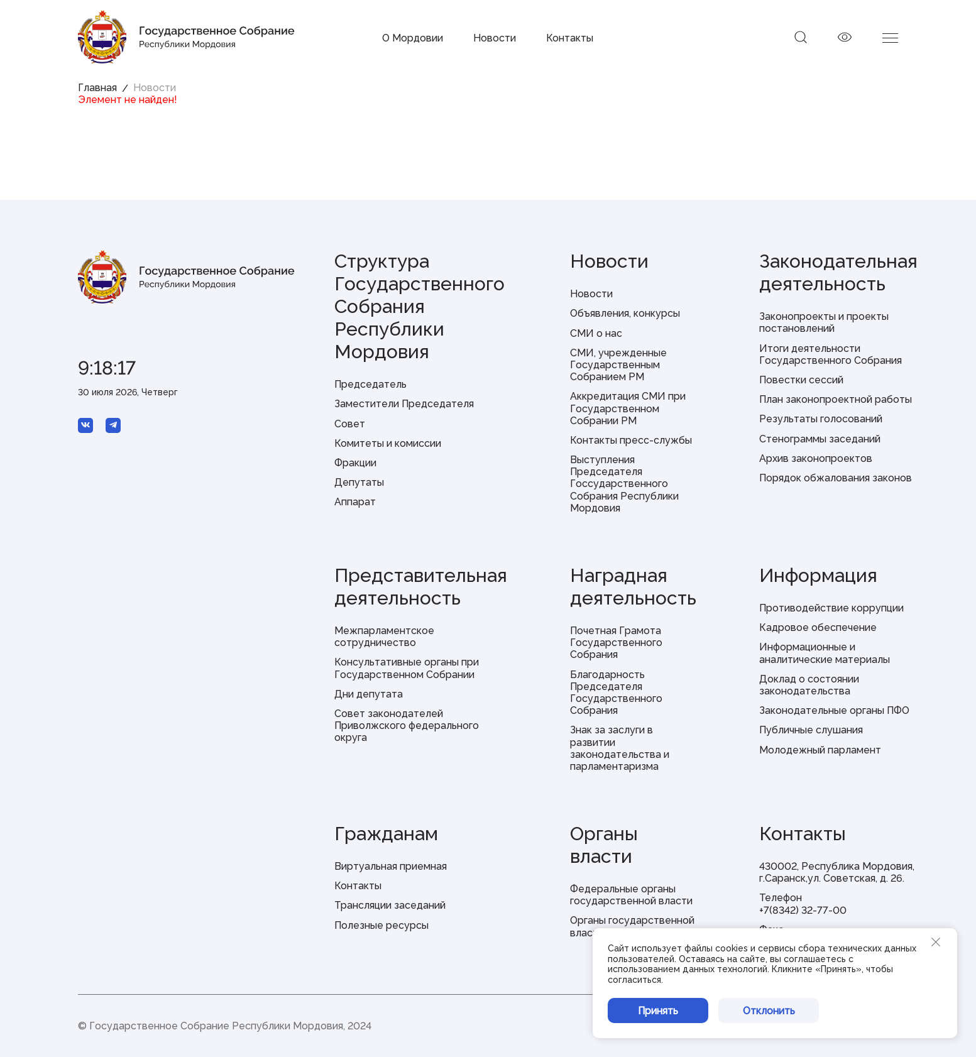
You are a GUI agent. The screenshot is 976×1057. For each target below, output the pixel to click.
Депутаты (359, 482)
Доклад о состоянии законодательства (809, 685)
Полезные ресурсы (381, 925)
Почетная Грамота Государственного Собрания (616, 642)
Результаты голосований (820, 419)
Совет (349, 424)
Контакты (569, 38)
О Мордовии (412, 38)
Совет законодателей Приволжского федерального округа (406, 725)
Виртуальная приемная (390, 866)
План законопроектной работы (835, 399)
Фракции (355, 463)
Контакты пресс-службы (631, 440)
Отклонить (769, 1011)
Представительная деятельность (420, 586)
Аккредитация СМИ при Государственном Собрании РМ (628, 408)
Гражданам (386, 834)
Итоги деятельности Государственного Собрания (830, 354)
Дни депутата (368, 694)
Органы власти (604, 845)
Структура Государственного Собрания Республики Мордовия (419, 306)
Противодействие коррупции (831, 608)
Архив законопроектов (815, 458)
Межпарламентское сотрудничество (384, 637)
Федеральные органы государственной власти (631, 895)
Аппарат (355, 502)
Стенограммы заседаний (819, 439)
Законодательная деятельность (838, 272)
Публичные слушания (811, 730)
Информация (818, 575)
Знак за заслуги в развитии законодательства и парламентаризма (619, 748)
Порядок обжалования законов (835, 478)
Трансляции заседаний (390, 905)
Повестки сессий (801, 380)
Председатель (370, 384)
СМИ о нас (596, 333)
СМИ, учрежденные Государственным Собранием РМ (618, 365)
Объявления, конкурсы (625, 313)
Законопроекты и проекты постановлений (824, 322)
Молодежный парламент (820, 750)
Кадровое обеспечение (818, 627)
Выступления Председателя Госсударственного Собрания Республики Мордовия (624, 484)
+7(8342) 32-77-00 (803, 910)
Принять (658, 1011)
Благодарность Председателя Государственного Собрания (616, 693)
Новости (494, 38)
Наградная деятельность (633, 586)
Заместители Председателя (404, 404)
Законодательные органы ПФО (834, 710)
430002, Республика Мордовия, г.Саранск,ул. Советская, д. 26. (836, 872)
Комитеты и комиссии (387, 443)
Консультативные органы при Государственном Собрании (406, 668)
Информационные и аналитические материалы (824, 653)
